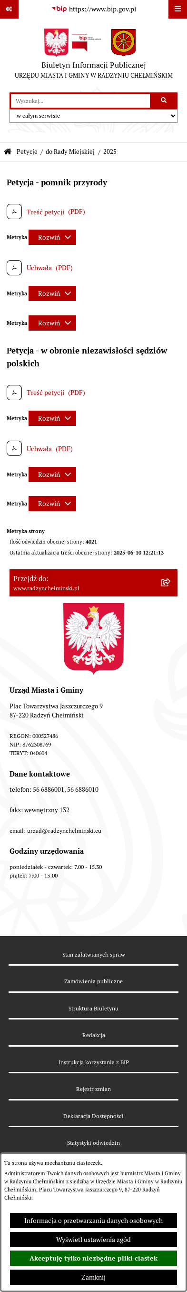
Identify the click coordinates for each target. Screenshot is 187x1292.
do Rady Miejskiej (70, 152)
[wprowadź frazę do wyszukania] (80, 100)
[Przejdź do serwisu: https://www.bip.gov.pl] (94, 9)
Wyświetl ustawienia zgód (93, 1239)
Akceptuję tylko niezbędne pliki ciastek (93, 1258)
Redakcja (93, 1035)
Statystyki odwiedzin (93, 1142)
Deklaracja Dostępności (93, 1116)
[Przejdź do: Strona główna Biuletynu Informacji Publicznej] (8, 152)
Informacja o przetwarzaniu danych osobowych (93, 1220)
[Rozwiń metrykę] (52, 237)
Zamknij (93, 1277)
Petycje (27, 152)
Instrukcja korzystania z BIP (94, 1062)
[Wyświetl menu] (177, 9)
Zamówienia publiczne (93, 981)
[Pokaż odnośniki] (9, 9)
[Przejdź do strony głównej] (94, 56)
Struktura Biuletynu (93, 1008)
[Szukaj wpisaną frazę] (164, 100)
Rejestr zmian (93, 1088)
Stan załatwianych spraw (93, 954)
